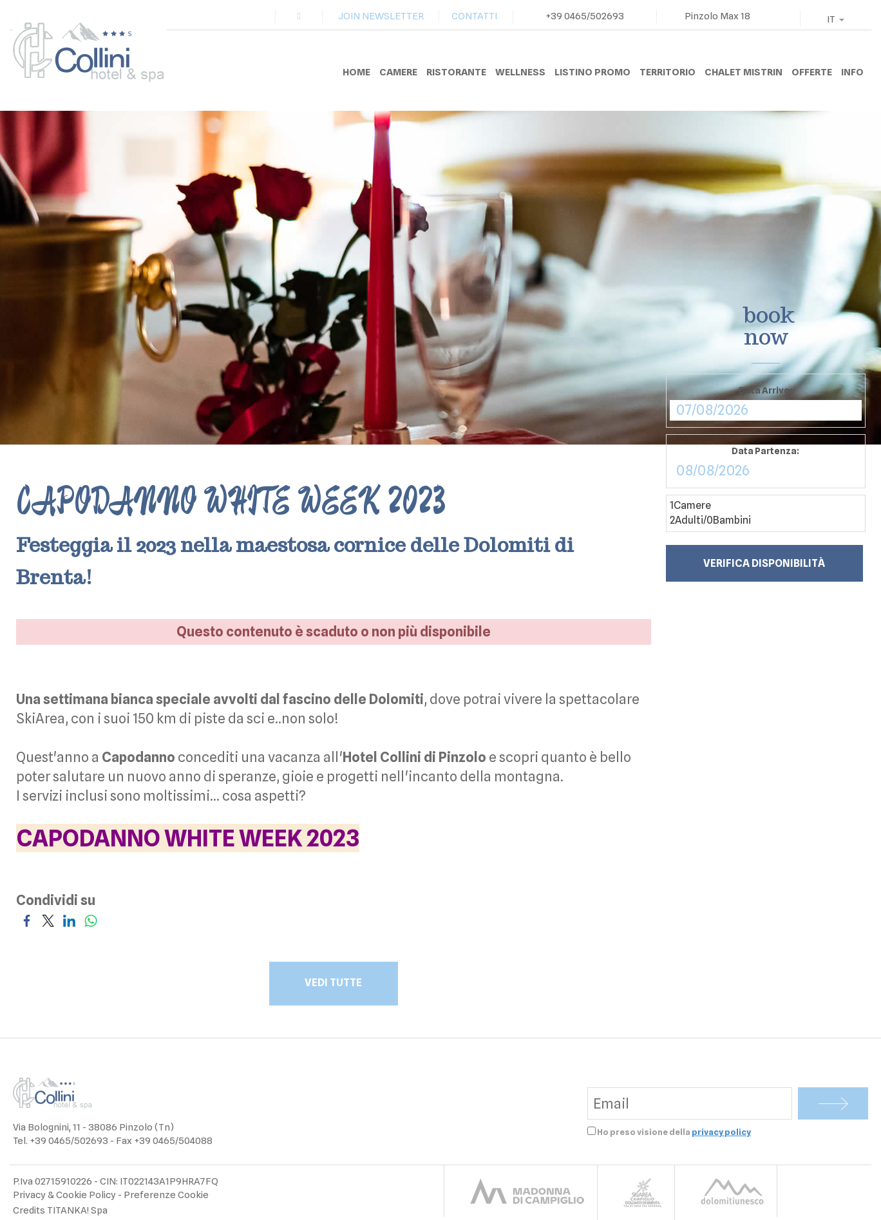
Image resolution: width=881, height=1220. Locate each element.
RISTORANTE (456, 72)
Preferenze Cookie (166, 1195)
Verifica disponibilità (764, 563)
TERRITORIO (667, 72)
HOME (356, 72)
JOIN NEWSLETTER (381, 16)
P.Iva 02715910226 (52, 1181)
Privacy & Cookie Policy (64, 1195)
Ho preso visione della (674, 1132)
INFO (852, 72)
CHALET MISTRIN (743, 72)
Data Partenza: (765, 451)
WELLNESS (520, 72)
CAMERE (398, 72)
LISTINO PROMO (592, 72)
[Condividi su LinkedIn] (69, 919)
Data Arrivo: (765, 390)
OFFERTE (811, 72)
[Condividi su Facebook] (26, 919)
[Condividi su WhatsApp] (90, 919)
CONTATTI (474, 16)
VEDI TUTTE (334, 983)
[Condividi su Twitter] (48, 919)
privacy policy (721, 1132)
